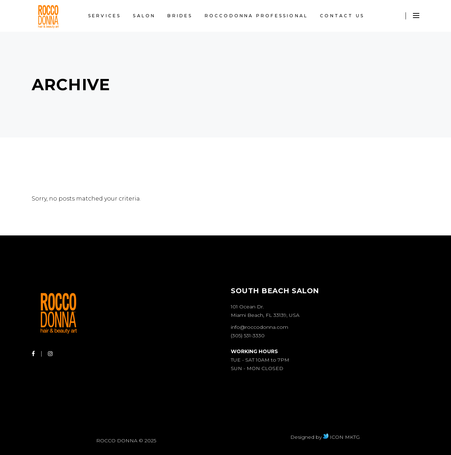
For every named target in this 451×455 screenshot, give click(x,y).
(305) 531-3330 (248, 335)
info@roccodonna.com (259, 327)
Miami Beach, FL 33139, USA (265, 315)
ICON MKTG (341, 437)
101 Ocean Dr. (247, 306)
